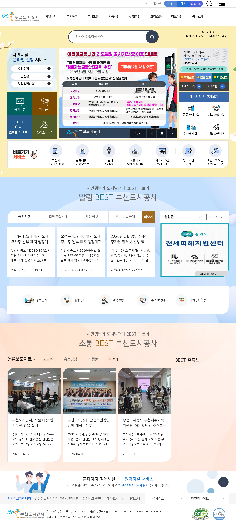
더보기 (148, 217)
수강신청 (23, 68)
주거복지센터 (191, 133)
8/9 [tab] (138, 133)
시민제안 (213, 86)
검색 (152, 36)
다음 (172, 133)
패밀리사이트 (200, 499)
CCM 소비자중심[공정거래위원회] (219, 514)
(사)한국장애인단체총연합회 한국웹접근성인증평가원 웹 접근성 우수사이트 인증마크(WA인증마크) (200, 514)
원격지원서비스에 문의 (134, 485)
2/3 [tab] (199, 217)
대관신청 (23, 76)
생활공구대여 (216, 133)
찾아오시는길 (45, 132)
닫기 (223, 482)
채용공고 (44, 109)
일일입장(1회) (27, 84)
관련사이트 (156, 499)
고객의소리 (188, 86)
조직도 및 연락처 (20, 132)
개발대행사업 (216, 115)
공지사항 (19, 109)
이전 (151, 133)
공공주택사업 (191, 115)
